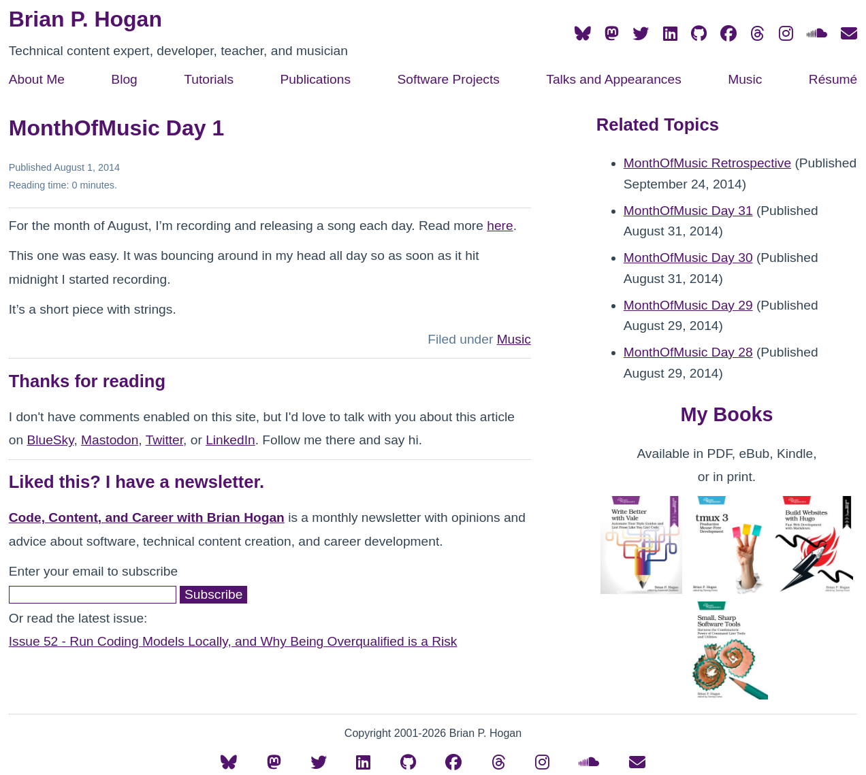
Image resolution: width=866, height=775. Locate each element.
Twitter (164, 440)
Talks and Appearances (613, 79)
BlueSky (50, 440)
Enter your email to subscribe (93, 571)
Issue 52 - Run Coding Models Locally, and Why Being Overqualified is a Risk (233, 641)
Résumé (833, 79)
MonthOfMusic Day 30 (688, 257)
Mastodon (109, 440)
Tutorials (209, 79)
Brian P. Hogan (85, 19)
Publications (315, 79)
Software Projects (448, 79)
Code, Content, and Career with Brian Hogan (147, 517)
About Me (37, 79)
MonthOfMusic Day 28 (688, 352)
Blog (124, 79)
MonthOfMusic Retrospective (707, 163)
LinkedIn (230, 440)
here (500, 225)
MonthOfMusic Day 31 (688, 210)
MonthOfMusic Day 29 (688, 305)
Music (745, 79)
